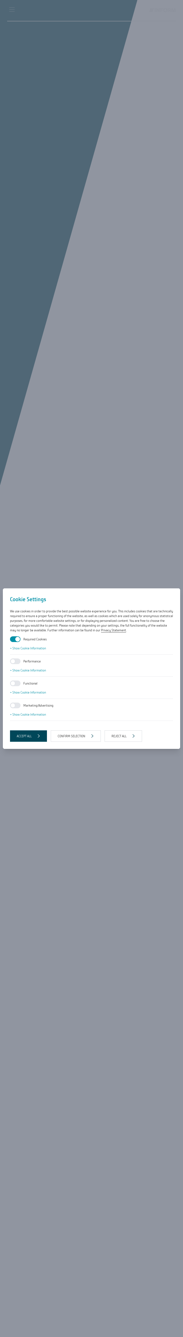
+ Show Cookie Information (28, 648)
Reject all (119, 736)
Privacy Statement (113, 630)
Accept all (24, 736)
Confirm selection (71, 736)
